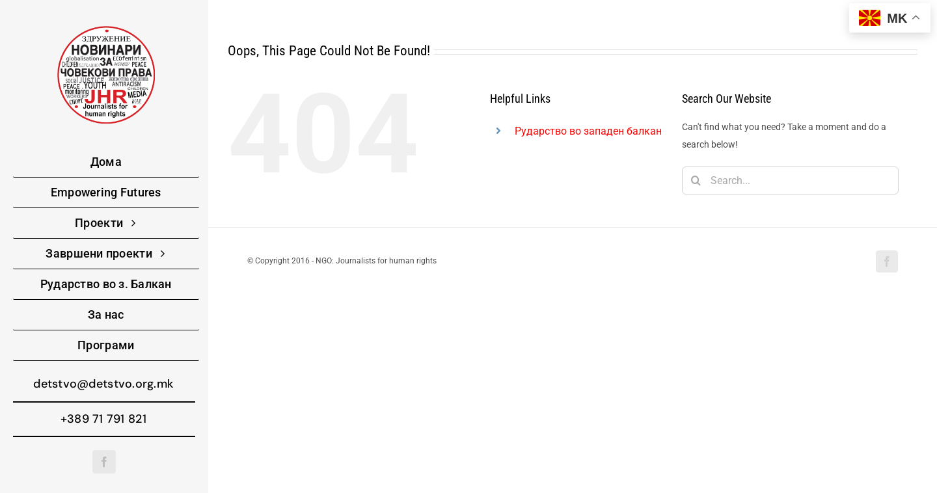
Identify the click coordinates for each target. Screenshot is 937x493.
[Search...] (790, 180)
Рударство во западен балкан (588, 131)
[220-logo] (106, 30)
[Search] (696, 180)
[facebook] (104, 461)
